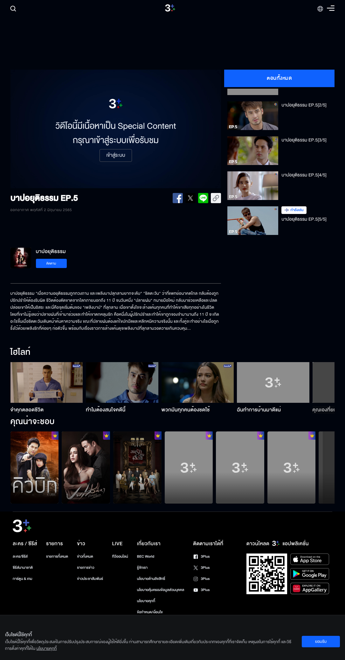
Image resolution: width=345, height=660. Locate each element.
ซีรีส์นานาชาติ (23, 568)
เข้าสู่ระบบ (115, 155)
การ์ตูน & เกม (22, 579)
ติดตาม (51, 263)
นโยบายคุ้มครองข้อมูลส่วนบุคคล (160, 590)
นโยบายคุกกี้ (146, 601)
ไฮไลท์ (20, 352)
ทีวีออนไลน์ (120, 556)
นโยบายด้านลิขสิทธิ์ (151, 579)
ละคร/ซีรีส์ (20, 556)
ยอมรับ (321, 641)
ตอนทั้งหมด (279, 78)
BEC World (145, 556)
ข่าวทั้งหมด (85, 556)
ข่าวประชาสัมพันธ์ (90, 579)
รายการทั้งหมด (57, 556)
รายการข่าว (85, 568)
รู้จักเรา (142, 568)
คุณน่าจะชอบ (32, 422)
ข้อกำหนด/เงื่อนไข (150, 612)
